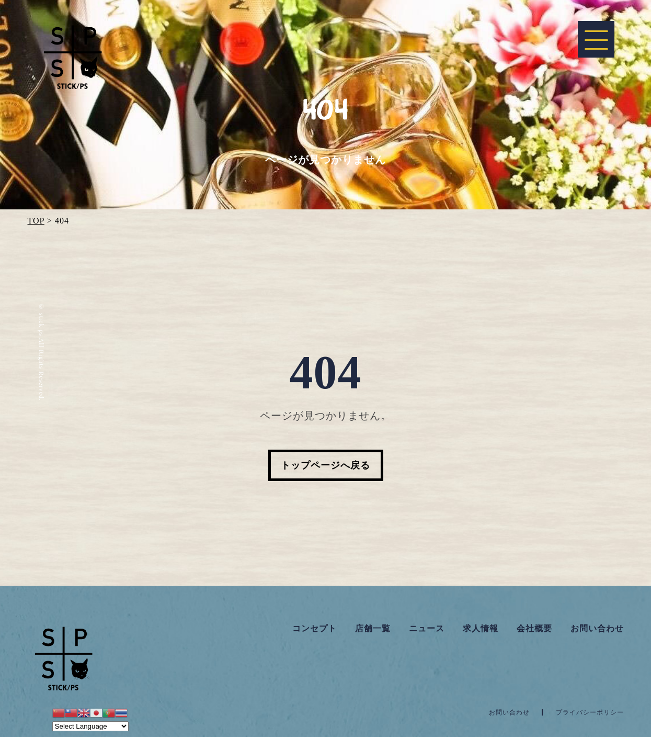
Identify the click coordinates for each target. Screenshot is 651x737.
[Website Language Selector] (90, 726)
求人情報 (480, 628)
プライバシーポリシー (590, 712)
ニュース (426, 628)
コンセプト (314, 628)
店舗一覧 (373, 628)
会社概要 (534, 628)
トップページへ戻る (325, 465)
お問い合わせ (597, 628)
